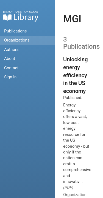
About (9, 58)
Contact (11, 67)
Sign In (10, 77)
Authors (11, 49)
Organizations (17, 40)
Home (20, 16)
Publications (15, 31)
